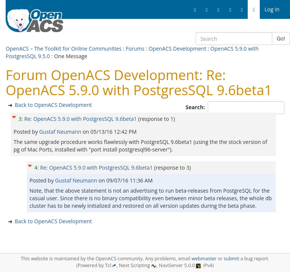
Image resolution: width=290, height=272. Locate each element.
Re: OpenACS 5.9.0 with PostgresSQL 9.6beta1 (80, 118)
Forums (135, 48)
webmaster (203, 258)
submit (231, 258)
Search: (196, 107)
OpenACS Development (177, 48)
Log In (272, 9)
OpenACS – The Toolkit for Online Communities (64, 48)
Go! (281, 38)
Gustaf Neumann (61, 131)
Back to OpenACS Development (53, 104)
